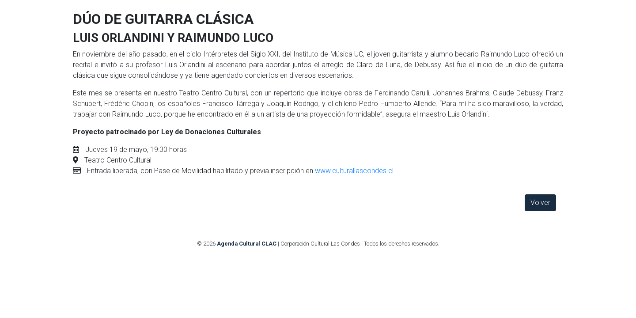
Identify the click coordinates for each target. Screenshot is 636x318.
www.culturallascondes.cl (354, 171)
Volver (540, 202)
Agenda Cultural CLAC (246, 243)
